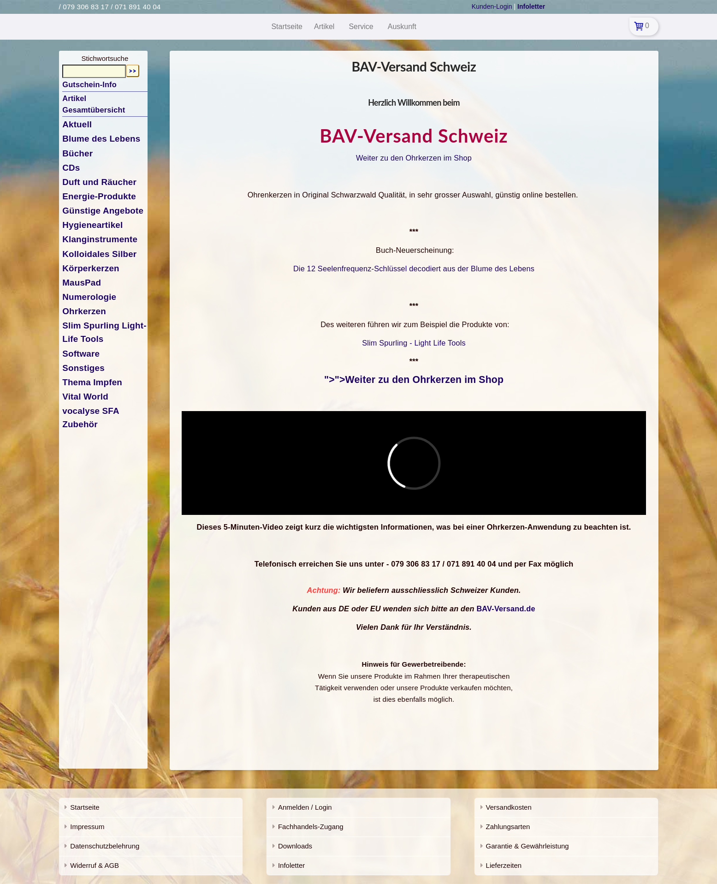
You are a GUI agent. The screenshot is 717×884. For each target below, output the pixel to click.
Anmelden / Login (305, 807)
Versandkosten (509, 807)
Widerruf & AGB (94, 865)
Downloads (295, 846)
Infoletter (291, 865)
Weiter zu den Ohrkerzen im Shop (414, 158)
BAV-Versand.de (505, 608)
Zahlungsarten (508, 826)
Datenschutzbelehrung (104, 846)
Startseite (84, 807)
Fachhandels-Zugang (311, 826)
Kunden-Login (492, 6)
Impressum (87, 826)
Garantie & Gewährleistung (527, 846)
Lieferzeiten (504, 865)
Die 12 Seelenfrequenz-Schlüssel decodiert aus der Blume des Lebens (413, 268)
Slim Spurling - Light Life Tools (414, 343)
